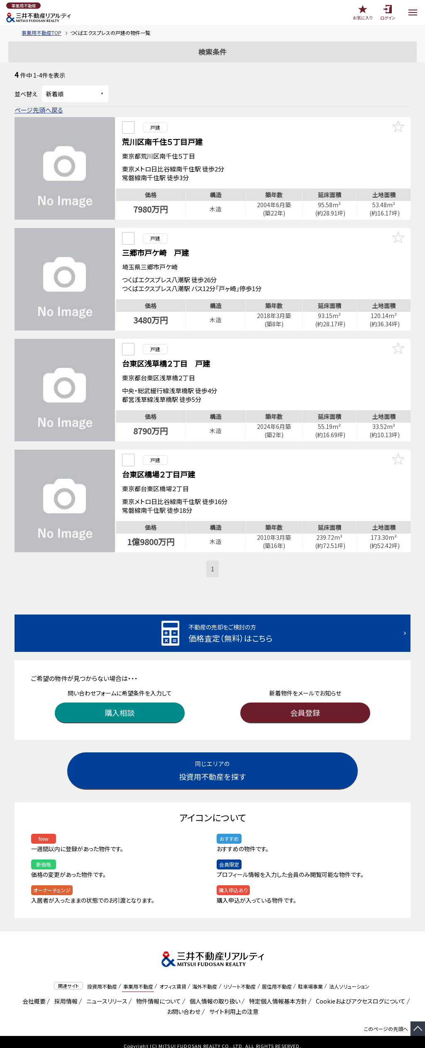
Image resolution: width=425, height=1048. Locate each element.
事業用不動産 (138, 978)
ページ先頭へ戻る (39, 109)
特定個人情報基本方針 (276, 993)
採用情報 (64, 993)
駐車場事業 (310, 978)
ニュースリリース (105, 993)
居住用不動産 (277, 978)
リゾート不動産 (239, 978)
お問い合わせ (183, 1003)
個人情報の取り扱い (213, 993)
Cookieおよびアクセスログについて (359, 993)
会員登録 (305, 704)
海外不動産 (204, 978)
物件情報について (157, 993)
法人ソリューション (349, 978)
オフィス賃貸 (172, 978)
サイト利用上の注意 (232, 1003)
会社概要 (33, 993)
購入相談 (120, 704)
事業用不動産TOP (41, 32)
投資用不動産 (102, 978)
